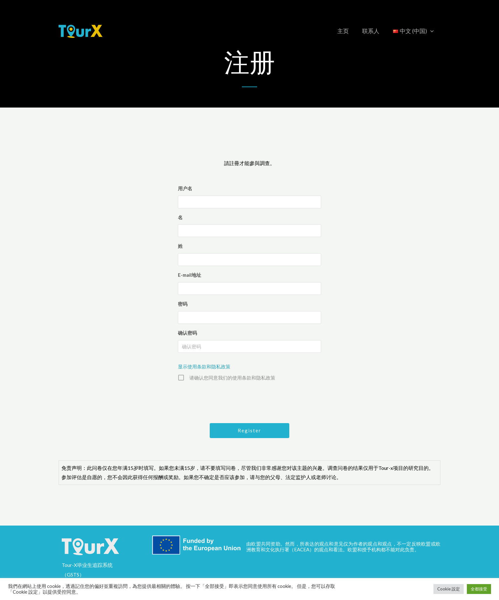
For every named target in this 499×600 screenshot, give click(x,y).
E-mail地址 (189, 275)
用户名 (185, 188)
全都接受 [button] (479, 588)
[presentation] (250, 401)
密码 (182, 304)
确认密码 (187, 333)
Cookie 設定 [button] (448, 588)
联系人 (368, 31)
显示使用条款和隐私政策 (204, 366)
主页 (338, 31)
